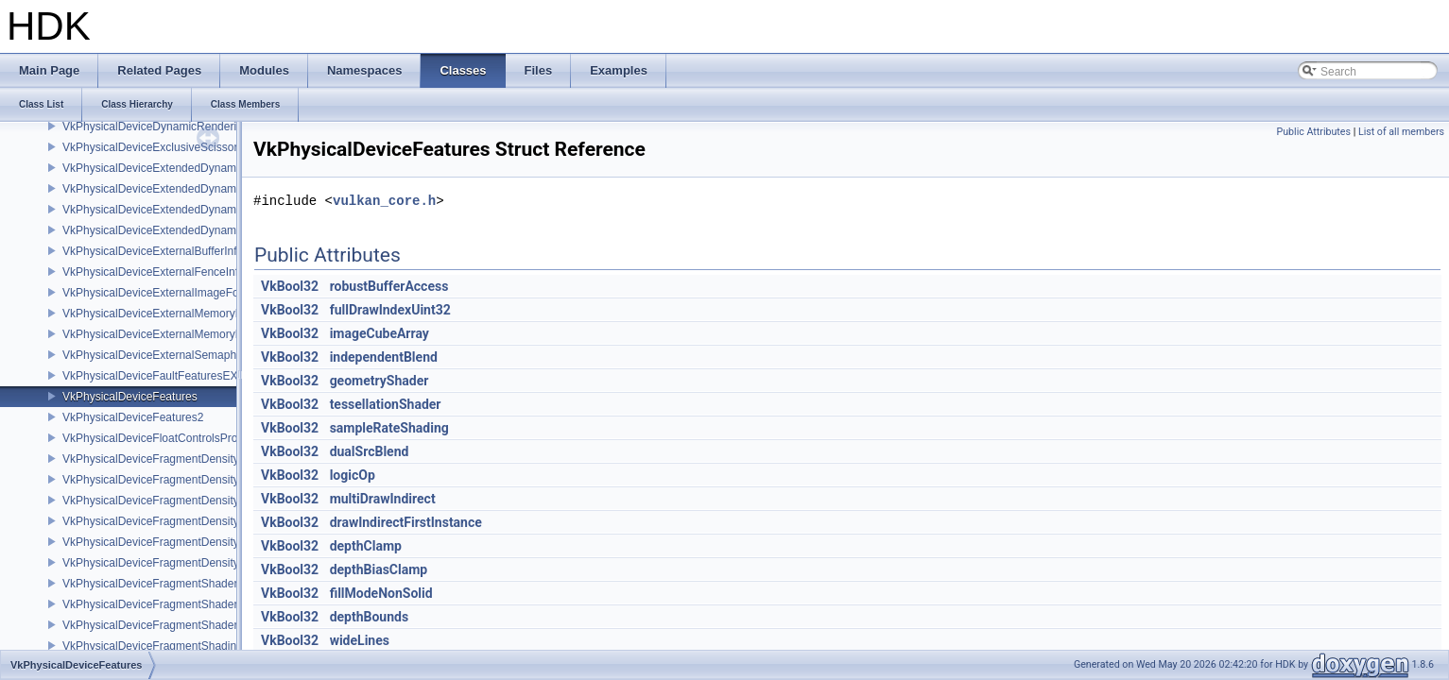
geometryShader (379, 380)
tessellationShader (385, 404)
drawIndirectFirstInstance (406, 522)
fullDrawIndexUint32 (390, 309)
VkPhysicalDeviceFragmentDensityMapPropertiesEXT (198, 563)
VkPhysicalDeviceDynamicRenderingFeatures (178, 126)
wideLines (359, 640)
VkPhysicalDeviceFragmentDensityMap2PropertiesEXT (201, 479)
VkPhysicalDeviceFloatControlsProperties (166, 438)
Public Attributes (1313, 132)
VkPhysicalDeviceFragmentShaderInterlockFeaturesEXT (204, 625)
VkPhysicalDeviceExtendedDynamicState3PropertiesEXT (206, 209)
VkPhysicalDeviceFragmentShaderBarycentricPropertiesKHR (216, 604)
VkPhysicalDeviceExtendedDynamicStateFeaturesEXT (199, 230)
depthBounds (369, 616)
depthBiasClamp (379, 569)
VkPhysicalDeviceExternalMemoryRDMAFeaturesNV (195, 334)
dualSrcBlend (369, 451)
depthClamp (366, 545)
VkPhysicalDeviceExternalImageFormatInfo (171, 292)
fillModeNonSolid (381, 593)
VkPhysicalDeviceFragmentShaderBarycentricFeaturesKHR (212, 583)
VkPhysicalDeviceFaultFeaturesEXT (153, 375)
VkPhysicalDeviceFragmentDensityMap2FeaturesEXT (198, 459)
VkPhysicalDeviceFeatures (130, 396)
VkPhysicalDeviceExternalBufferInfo (152, 251)
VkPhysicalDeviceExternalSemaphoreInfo (166, 355)
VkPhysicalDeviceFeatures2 (132, 417)
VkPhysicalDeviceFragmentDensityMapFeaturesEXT (195, 500)
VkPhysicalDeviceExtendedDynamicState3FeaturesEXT (203, 189)
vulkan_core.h (384, 201)
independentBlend (384, 357)
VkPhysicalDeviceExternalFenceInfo (153, 272)
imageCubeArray (379, 333)
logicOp (352, 475)
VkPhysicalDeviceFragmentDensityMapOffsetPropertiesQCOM (220, 542)
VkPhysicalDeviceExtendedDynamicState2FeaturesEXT (203, 168)
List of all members (1401, 132)
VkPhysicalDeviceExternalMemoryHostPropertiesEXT (197, 313)
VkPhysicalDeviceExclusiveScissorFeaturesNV (180, 147)
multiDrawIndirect (383, 498)
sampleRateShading (389, 427)
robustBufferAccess (389, 286)
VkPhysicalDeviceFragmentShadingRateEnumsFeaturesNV (212, 646)
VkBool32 (290, 286)
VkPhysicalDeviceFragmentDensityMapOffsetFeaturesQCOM (216, 521)
